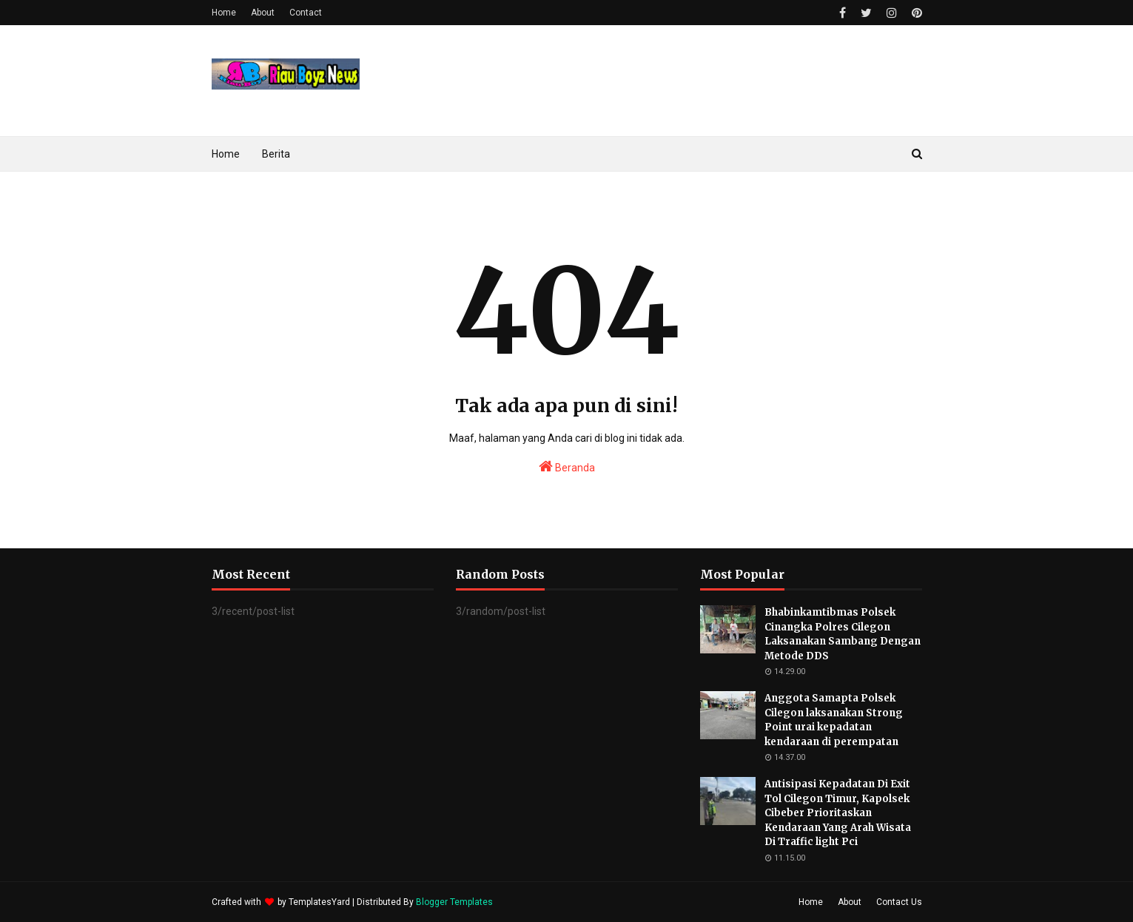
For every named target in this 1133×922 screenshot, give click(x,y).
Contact (305, 12)
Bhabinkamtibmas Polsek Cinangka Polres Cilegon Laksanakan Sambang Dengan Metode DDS (842, 634)
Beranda (567, 466)
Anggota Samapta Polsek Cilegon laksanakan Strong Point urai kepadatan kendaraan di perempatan (833, 720)
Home (224, 12)
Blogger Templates (454, 902)
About (263, 12)
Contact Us (899, 902)
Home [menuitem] (226, 154)
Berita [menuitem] (276, 154)
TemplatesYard (319, 902)
